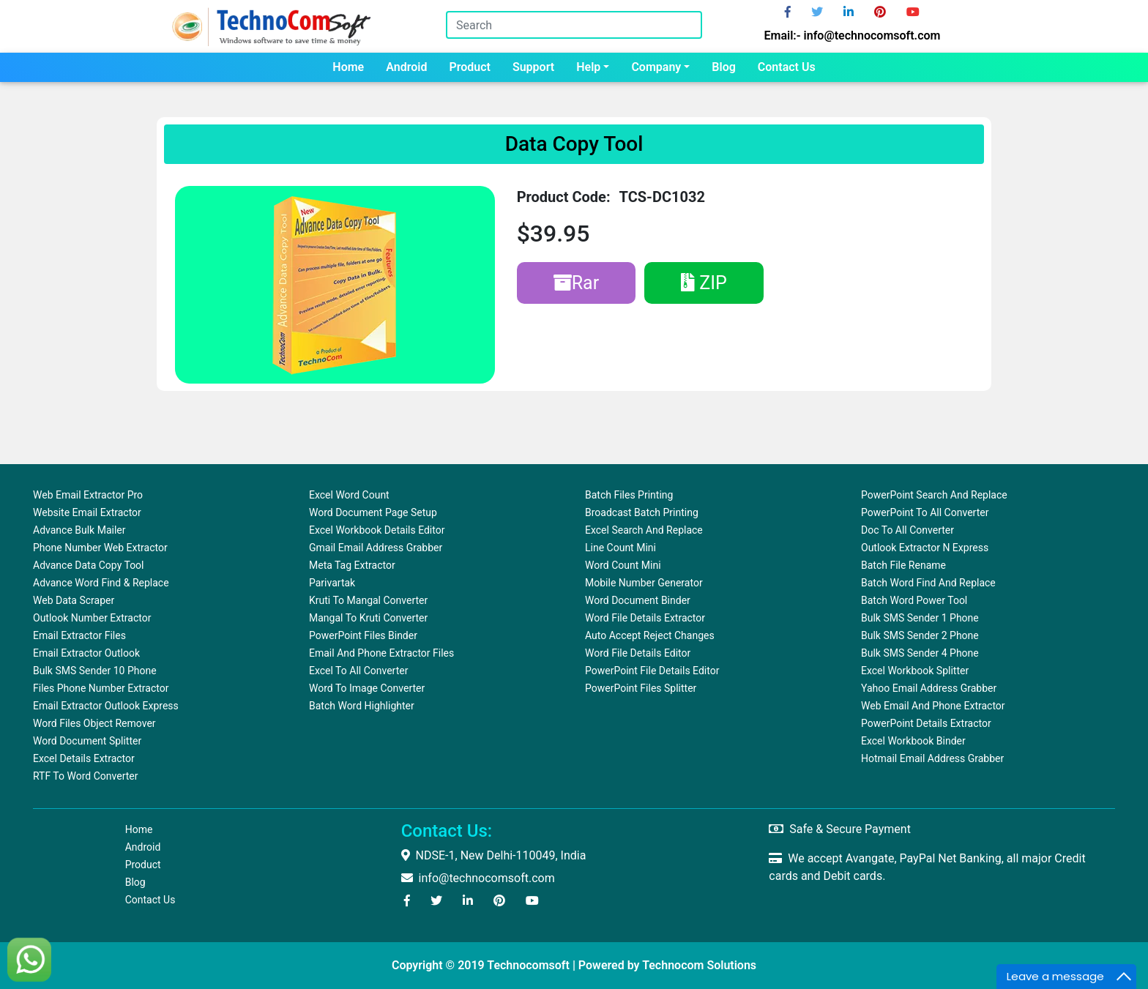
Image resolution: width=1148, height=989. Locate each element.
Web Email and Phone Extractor (933, 706)
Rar (576, 283)
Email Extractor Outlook (86, 653)
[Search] (574, 25)
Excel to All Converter (358, 670)
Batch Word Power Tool (914, 600)
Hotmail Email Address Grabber (932, 758)
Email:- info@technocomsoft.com (852, 35)
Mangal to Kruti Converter (368, 618)
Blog (723, 67)
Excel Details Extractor (84, 758)
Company (656, 67)
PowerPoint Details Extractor (926, 723)
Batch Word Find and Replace (928, 583)
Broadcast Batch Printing (641, 512)
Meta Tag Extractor (352, 565)
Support (533, 67)
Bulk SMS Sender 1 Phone (920, 618)
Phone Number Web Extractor (100, 547)
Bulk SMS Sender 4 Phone (920, 653)
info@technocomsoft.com (478, 878)
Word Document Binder (637, 600)
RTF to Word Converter (85, 776)
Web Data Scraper (73, 600)
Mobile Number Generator (644, 583)
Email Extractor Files (79, 635)
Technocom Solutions (699, 965)
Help (588, 67)
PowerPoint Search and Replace (934, 495)
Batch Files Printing (629, 495)
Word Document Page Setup (373, 512)
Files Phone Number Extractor (100, 688)
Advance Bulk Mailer (79, 530)
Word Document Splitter (87, 741)
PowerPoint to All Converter (924, 512)
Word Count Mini (623, 565)
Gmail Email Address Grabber (375, 547)
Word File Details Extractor (645, 618)
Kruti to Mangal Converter (368, 600)
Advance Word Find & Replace (101, 583)
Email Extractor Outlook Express (106, 706)
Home (348, 67)
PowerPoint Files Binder (363, 635)
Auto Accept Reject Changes (650, 635)
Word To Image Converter (367, 688)
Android (406, 67)
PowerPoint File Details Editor (652, 670)
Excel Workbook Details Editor (376, 530)
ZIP (704, 283)
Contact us (787, 67)
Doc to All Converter (907, 530)
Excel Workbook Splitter (915, 670)
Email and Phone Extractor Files (381, 653)
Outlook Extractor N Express (924, 547)
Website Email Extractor (87, 512)
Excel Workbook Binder (913, 741)
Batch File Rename (903, 565)
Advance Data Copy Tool (88, 565)
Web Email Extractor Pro (88, 495)
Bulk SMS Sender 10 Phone (95, 670)
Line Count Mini (620, 547)
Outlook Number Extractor (92, 618)
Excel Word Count (349, 495)
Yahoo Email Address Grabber (928, 688)
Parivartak (332, 583)
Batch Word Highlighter (361, 706)
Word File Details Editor (637, 653)
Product (470, 67)
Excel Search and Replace (644, 530)
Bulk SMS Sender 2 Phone (920, 635)
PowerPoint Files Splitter (640, 688)
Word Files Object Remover (94, 723)
